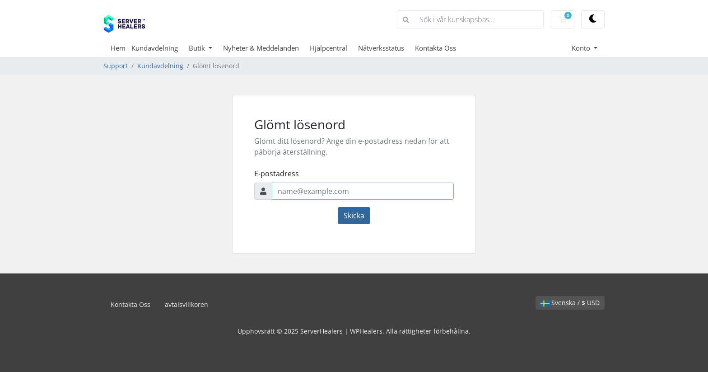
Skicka (354, 216)
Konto (582, 47)
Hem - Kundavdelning (144, 47)
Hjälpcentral (328, 47)
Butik (198, 47)
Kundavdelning (160, 65)
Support (115, 65)
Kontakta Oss (435, 47)
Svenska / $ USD (570, 302)
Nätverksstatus (381, 47)
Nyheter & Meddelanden (261, 47)
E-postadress (276, 174)
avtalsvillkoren (186, 304)
